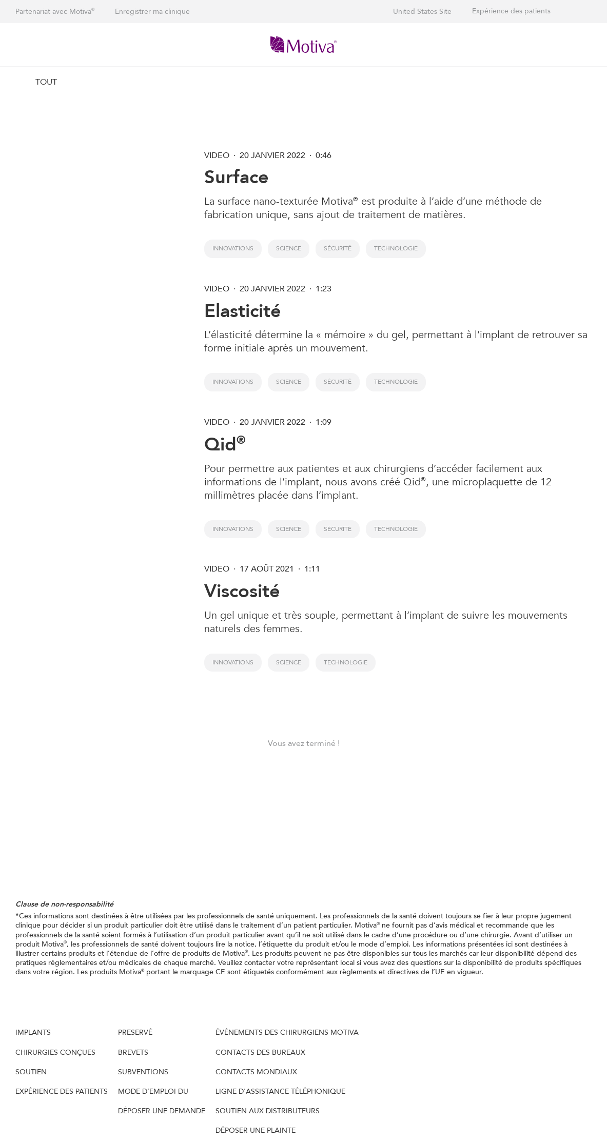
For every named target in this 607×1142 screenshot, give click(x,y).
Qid (225, 444)
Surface (236, 177)
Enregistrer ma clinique (152, 11)
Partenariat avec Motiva (54, 11)
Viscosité (242, 591)
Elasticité (242, 311)
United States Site (422, 11)
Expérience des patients (511, 11)
